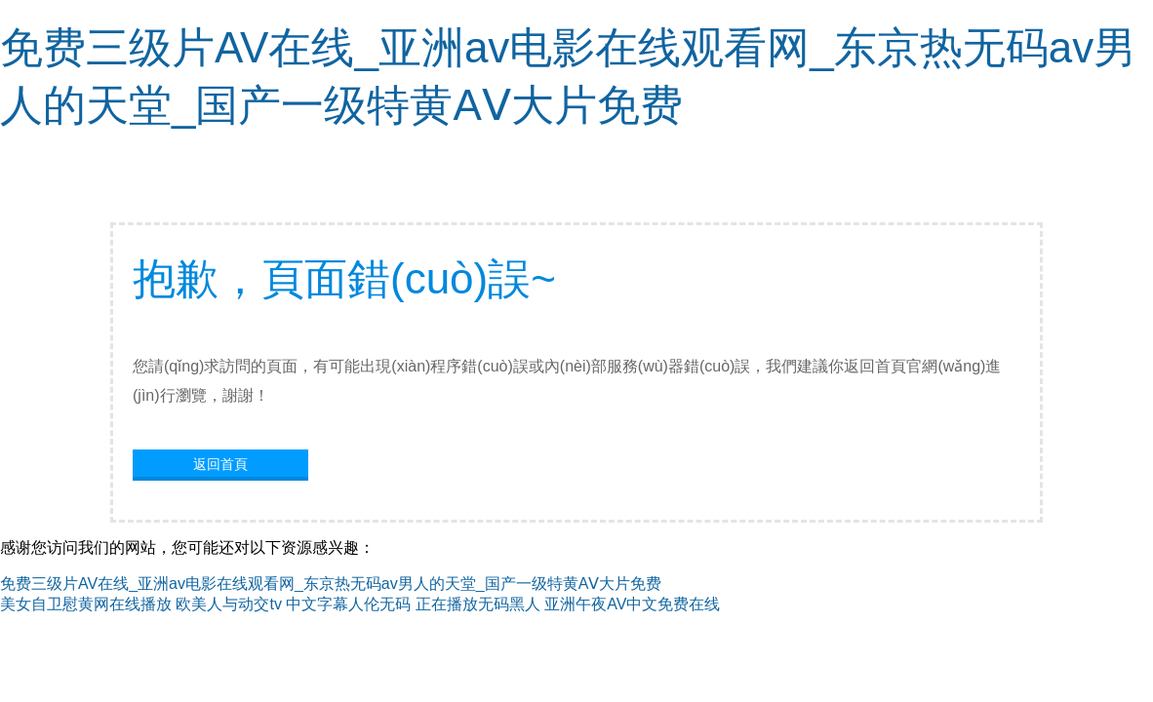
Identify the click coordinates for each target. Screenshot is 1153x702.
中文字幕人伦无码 (348, 604)
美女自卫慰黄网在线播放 (86, 604)
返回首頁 (220, 464)
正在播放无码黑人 (478, 604)
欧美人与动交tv (228, 604)
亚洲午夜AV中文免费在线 (632, 604)
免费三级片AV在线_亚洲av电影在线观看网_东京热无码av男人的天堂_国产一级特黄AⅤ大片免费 (330, 583)
